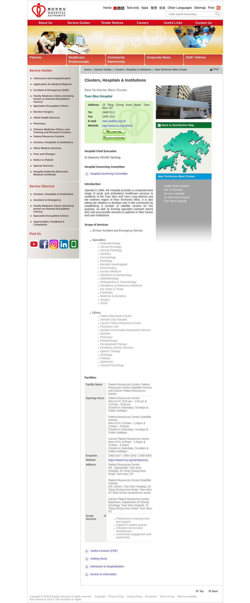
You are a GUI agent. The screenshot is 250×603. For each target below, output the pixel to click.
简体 (162, 8)
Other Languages (180, 7)
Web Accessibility (187, 596)
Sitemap (200, 7)
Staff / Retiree (196, 57)
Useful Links (173, 22)
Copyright (100, 596)
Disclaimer (151, 596)
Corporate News (159, 57)
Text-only (133, 7)
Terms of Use (167, 596)
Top (200, 591)
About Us (45, 22)
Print (211, 7)
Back (213, 591)
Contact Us (203, 22)
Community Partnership (116, 59)
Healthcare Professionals (79, 59)
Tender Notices (112, 22)
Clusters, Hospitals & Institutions (133, 69)
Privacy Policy (116, 596)
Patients (35, 57)
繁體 (154, 8)
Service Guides (78, 22)
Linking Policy (134, 596)
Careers (142, 22)
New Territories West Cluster (171, 69)
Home (107, 7)
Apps (144, 7)
